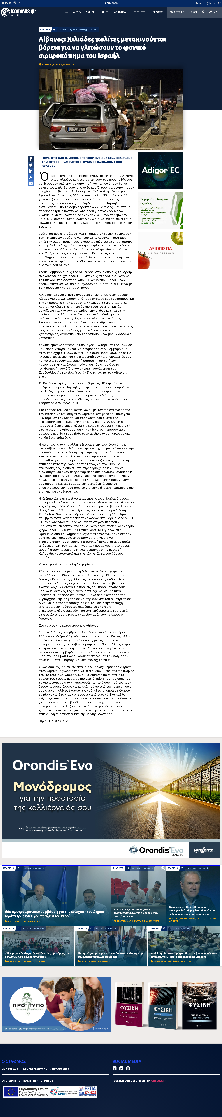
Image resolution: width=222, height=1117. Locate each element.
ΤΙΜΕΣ (193, 12)
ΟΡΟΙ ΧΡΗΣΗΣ (11, 1081)
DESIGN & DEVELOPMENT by (140, 1081)
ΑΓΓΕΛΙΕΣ (177, 12)
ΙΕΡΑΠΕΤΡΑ (8, 868)
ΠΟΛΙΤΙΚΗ (45, 30)
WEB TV (77, 12)
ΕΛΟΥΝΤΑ (91, 962)
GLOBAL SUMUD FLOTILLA (183, 962)
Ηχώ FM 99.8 (10, 1069)
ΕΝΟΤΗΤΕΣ (141, 12)
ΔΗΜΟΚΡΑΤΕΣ (152, 921)
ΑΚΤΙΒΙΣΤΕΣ (166, 962)
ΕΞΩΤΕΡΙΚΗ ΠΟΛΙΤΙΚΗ (206, 919)
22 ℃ (213, 12)
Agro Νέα (121, 12)
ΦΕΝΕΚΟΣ (173, 921)
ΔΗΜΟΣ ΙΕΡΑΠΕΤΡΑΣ (16, 921)
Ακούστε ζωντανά (208, 3)
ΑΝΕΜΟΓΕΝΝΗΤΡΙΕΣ (35, 962)
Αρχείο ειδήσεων (35, 1069)
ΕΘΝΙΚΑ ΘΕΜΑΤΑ (187, 919)
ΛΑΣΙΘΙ (130, 921)
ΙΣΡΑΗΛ (57, 64)
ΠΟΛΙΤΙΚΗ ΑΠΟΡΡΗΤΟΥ (38, 1081)
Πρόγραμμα (60, 1069)
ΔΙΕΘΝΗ (47, 64)
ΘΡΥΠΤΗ (22, 962)
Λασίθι (91, 12)
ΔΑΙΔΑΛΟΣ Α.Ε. (33, 921)
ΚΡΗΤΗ (105, 12)
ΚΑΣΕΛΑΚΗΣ (139, 921)
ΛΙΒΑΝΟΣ (68, 64)
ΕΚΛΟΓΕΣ (158, 12)
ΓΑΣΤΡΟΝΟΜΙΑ (103, 962)
